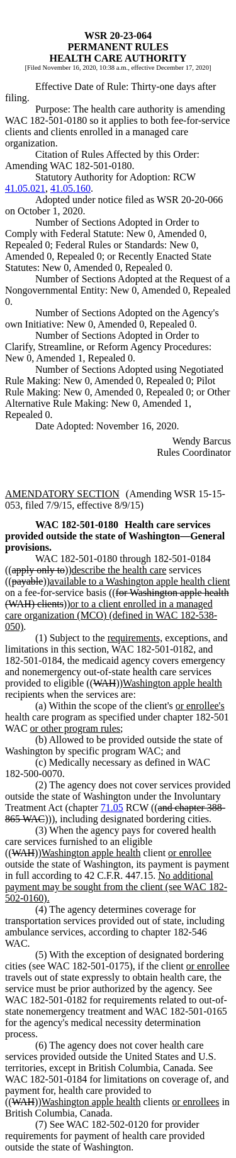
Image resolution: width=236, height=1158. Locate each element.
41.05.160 (70, 188)
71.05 (112, 807)
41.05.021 (25, 188)
